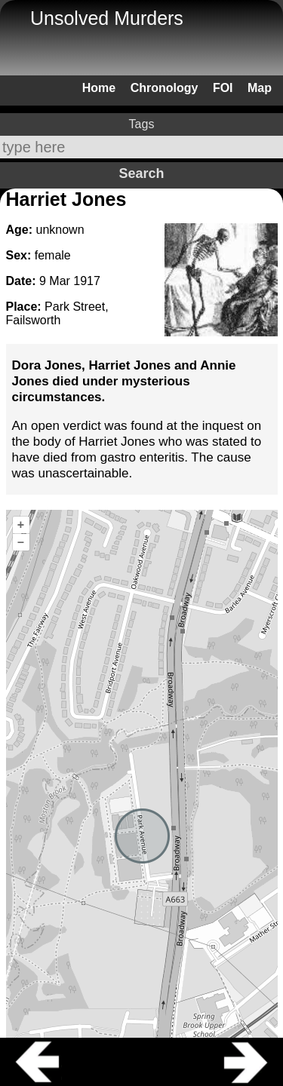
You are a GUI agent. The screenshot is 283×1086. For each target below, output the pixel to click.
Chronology (164, 87)
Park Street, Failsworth (57, 313)
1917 (86, 281)
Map (260, 87)
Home (98, 87)
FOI (223, 87)
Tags (142, 124)
